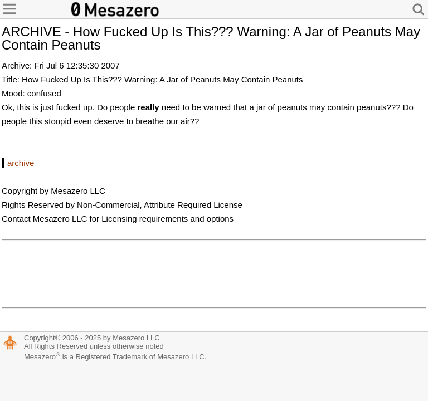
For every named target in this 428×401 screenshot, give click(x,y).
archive (20, 163)
